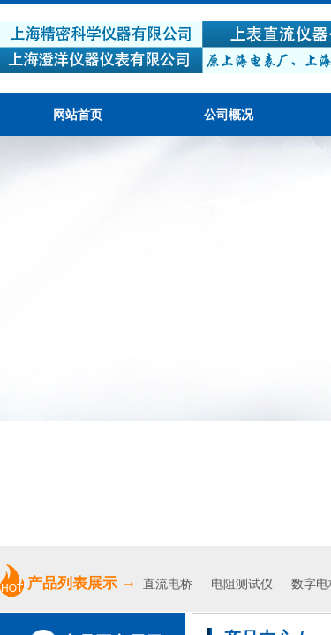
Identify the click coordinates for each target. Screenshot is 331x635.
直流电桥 (169, 584)
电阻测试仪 (242, 584)
